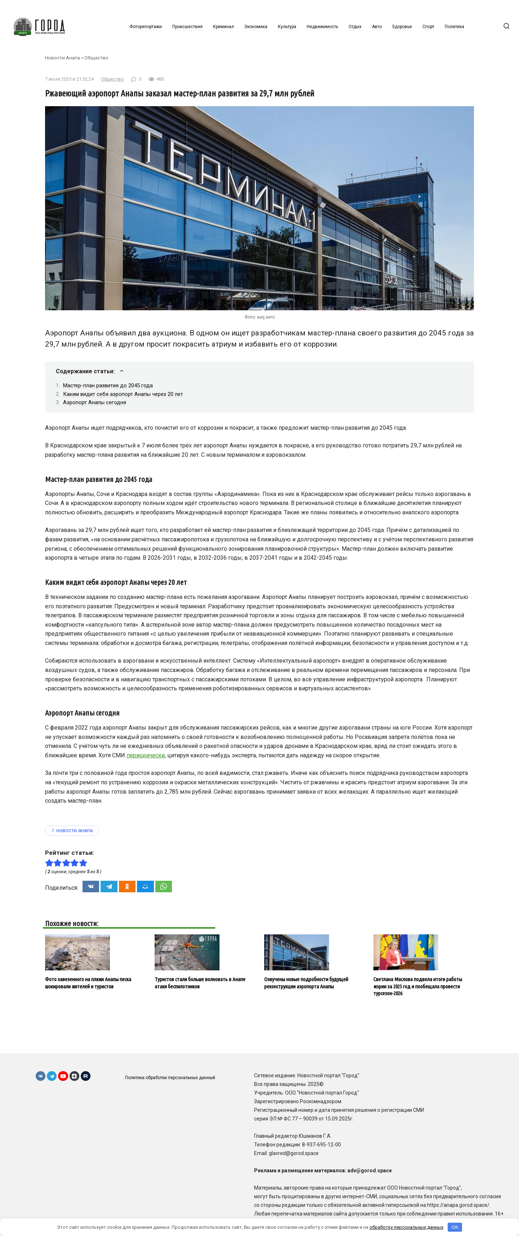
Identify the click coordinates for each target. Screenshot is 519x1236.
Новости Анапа (62, 57)
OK (455, 1227)
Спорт (428, 26)
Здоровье (402, 26)
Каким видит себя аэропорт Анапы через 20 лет (123, 394)
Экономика (255, 26)
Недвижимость (322, 26)
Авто (377, 26)
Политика (454, 26)
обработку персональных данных (406, 1227)
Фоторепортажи (145, 26)
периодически (146, 755)
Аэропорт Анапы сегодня (94, 402)
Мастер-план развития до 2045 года (108, 385)
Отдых (355, 26)
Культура (287, 26)
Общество (96, 57)
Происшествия (187, 26)
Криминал (223, 26)
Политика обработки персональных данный (171, 1077)
